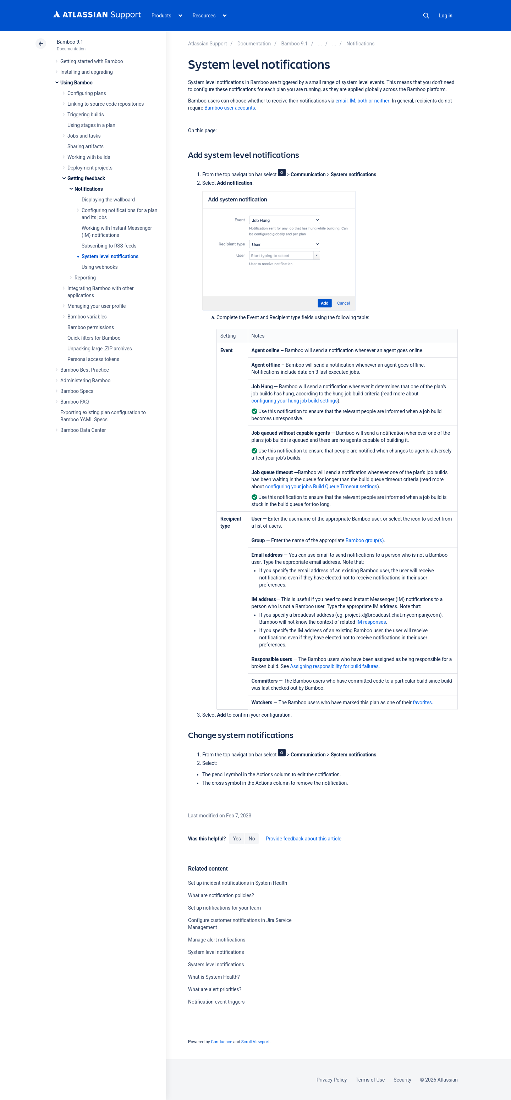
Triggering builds (85, 114)
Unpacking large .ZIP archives (99, 348)
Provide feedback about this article (303, 838)
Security (402, 1080)
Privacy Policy (332, 1080)
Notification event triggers (216, 1002)
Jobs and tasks (84, 136)
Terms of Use (370, 1080)
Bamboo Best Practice (84, 370)
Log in (445, 15)
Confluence (221, 1041)
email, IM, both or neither (363, 101)
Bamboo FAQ (74, 402)
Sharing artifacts (85, 146)
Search (426, 15)
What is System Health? (214, 977)
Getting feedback (86, 178)
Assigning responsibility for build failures (334, 666)
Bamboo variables (87, 317)
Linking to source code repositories (105, 104)
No (252, 838)
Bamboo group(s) (365, 540)
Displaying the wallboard (108, 199)
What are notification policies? (221, 895)
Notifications (89, 189)
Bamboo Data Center (83, 430)
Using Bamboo (76, 82)
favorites (422, 702)
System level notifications (110, 256)
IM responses (371, 622)
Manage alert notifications (217, 940)
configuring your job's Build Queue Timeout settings (321, 486)
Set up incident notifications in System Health (237, 883)
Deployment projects (89, 168)
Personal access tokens (93, 359)
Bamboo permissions (90, 327)
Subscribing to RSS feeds (109, 246)
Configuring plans (86, 93)
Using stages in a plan (91, 125)
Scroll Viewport (255, 1041)
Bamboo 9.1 (70, 42)
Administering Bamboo (85, 380)
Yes (237, 838)
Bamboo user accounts (229, 108)
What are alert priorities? (214, 989)
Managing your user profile (96, 306)
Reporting (85, 277)
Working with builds (88, 157)
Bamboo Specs (76, 391)
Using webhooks (100, 267)
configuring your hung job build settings (295, 401)
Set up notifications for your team (224, 908)
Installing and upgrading (86, 72)
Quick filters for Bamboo (94, 338)
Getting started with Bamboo (91, 61)
